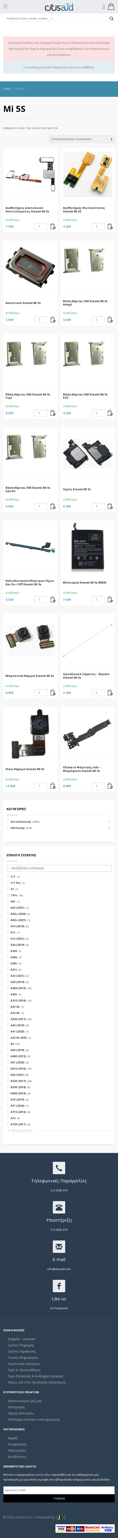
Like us (59, 1299)
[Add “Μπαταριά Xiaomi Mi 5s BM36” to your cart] (110, 599)
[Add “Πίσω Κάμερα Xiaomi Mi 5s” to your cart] (53, 786)
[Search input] (57, 18)
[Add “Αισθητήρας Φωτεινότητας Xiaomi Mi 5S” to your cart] (110, 226)
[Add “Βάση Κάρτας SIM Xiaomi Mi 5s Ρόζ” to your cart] (110, 413)
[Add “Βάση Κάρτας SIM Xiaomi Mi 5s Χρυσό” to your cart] (53, 506)
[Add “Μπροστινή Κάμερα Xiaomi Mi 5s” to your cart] (53, 692)
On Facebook (59, 1308)
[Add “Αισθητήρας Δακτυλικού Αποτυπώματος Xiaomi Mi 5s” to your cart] (53, 226)
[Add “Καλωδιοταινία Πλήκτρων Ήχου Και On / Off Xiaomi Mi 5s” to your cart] (53, 599)
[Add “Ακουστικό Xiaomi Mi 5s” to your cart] (53, 319)
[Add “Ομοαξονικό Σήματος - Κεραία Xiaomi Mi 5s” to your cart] (110, 692)
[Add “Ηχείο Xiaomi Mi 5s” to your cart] (110, 506)
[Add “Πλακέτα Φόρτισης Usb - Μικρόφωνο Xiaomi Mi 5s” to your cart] (110, 786)
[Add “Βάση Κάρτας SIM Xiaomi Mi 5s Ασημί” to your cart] (110, 319)
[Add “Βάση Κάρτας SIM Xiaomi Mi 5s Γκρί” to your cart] (53, 413)
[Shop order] (82, 139)
